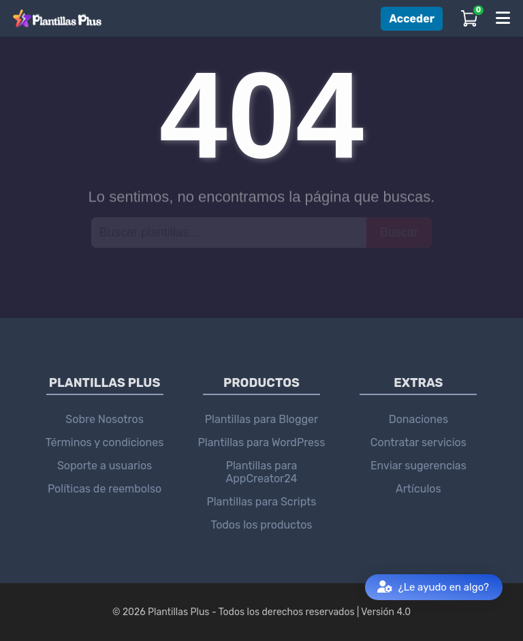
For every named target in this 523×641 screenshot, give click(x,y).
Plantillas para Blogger (261, 419)
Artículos (418, 488)
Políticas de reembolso (104, 488)
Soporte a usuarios (104, 465)
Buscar (399, 231)
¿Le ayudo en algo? (433, 587)
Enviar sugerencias (418, 465)
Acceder (411, 18)
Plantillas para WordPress (262, 442)
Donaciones (418, 419)
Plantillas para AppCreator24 (262, 472)
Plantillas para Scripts (261, 501)
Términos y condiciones (105, 442)
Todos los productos (261, 524)
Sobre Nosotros (104, 419)
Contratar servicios (418, 442)
